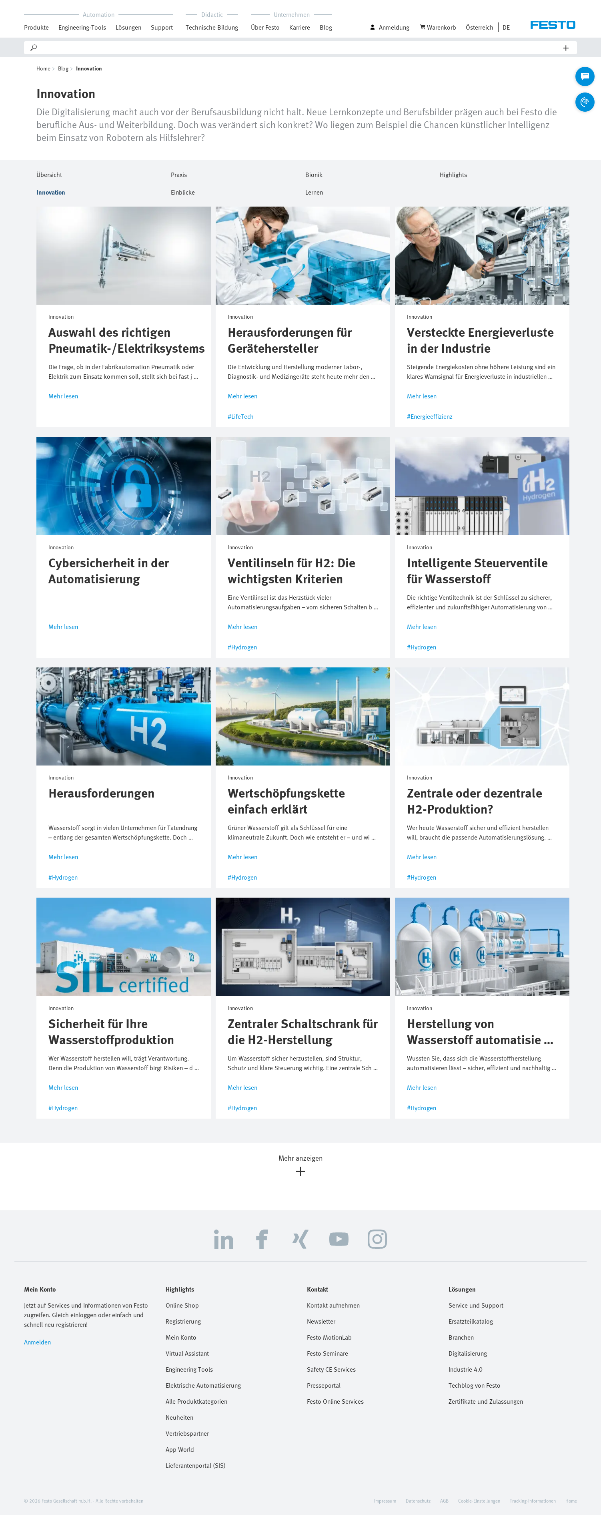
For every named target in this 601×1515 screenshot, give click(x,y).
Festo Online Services (335, 1401)
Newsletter (321, 1321)
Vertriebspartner (187, 1433)
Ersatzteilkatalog (471, 1321)
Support (162, 27)
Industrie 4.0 (466, 1369)
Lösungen (128, 27)
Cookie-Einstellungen (479, 1500)
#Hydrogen (242, 647)
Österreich (479, 27)
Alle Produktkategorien (196, 1401)
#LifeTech (241, 416)
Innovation (50, 191)
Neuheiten (179, 1417)
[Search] (301, 47)
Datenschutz (418, 1500)
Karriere (299, 27)
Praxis (179, 173)
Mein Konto (181, 1337)
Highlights (453, 173)
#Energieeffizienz (430, 416)
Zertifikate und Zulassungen (486, 1401)
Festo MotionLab (329, 1337)
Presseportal (324, 1385)
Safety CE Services (331, 1369)
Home (43, 68)
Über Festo (265, 27)
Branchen (461, 1337)
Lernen (314, 191)
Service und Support (476, 1305)
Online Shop (182, 1305)
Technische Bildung (212, 27)
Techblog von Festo (475, 1385)
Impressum (385, 1500)
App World (180, 1449)
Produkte (36, 27)
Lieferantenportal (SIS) (196, 1465)
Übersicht (49, 173)
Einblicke (183, 191)
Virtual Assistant (187, 1353)
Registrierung (183, 1321)
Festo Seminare (327, 1353)
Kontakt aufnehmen (333, 1305)
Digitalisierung (468, 1353)
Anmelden (37, 1342)
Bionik (314, 173)
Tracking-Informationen (533, 1500)
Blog (326, 27)
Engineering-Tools (82, 27)
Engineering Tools (189, 1369)
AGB (444, 1500)
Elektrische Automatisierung (203, 1385)
